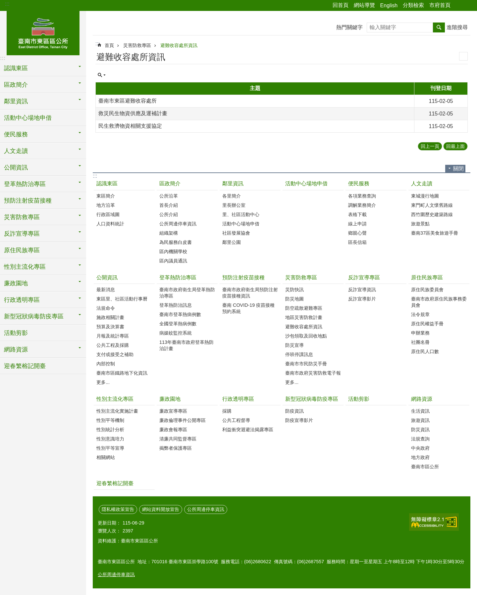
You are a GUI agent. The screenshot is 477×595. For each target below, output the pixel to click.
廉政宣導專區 (173, 411)
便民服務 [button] (16, 134)
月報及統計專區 (112, 336)
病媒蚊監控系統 (175, 333)
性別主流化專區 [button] (25, 266)
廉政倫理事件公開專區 (182, 420)
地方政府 (420, 457)
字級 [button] (468, 6)
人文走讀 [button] (16, 151)
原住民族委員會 (427, 289)
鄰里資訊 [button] (16, 101)
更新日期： (109, 523)
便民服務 (358, 183)
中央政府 (420, 448)
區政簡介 (170, 183)
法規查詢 (420, 438)
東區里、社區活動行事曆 (121, 298)
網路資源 (421, 399)
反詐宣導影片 (362, 298)
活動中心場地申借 (28, 117)
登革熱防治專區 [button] (25, 184)
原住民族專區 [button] (22, 250)
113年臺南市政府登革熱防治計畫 (186, 345)
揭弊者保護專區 (175, 448)
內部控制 (105, 363)
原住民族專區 (427, 277)
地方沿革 (105, 205)
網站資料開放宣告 (160, 509)
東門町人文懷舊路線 (432, 205)
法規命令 (105, 308)
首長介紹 (168, 205)
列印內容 (463, 56)
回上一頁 (430, 146)
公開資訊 (107, 277)
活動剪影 (16, 333)
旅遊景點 (420, 223)
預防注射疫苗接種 (243, 277)
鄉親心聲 (357, 233)
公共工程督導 (236, 420)
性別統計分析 (110, 429)
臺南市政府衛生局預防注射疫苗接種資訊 (250, 292)
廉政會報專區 (173, 429)
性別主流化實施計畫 (117, 411)
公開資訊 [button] (16, 167)
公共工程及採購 (112, 345)
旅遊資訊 (420, 420)
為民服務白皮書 (175, 242)
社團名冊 (420, 342)
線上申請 (357, 223)
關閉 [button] (458, 168)
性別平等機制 (110, 420)
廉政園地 (170, 399)
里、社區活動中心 (240, 214)
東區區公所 (43, 32)
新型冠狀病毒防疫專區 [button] (34, 316)
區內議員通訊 (173, 260)
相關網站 (105, 457)
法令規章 (420, 314)
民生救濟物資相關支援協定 (130, 126)
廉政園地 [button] (16, 283)
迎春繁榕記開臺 (25, 366)
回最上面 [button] (455, 146)
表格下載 (357, 214)
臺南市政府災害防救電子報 (313, 373)
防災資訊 (420, 429)
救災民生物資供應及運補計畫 (132, 113)
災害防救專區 (137, 45)
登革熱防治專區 (177, 277)
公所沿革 (168, 196)
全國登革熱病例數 (177, 323)
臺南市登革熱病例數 (180, 314)
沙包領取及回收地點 (306, 336)
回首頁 (340, 5)
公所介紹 (168, 214)
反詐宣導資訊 (362, 289)
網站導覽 (364, 5)
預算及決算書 (110, 326)
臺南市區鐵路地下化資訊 (121, 373)
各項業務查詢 (362, 196)
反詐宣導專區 (364, 277)
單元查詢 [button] (101, 75)
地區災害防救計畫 (303, 317)
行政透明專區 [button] (22, 300)
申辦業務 (420, 333)
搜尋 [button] (439, 27)
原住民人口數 (425, 351)
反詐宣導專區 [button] (22, 233)
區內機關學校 (173, 251)
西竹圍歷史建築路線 (432, 214)
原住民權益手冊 (427, 323)
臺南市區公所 (425, 466)
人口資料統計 (110, 223)
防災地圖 (294, 298)
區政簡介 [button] (16, 84)
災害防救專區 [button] (22, 217)
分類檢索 (413, 5)
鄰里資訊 (232, 183)
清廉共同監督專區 (177, 438)
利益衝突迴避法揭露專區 (247, 429)
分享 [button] (459, 6)
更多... (103, 382)
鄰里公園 (231, 242)
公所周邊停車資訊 (177, 223)
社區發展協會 (236, 233)
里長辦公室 (233, 205)
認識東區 (107, 183)
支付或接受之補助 (114, 354)
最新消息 (105, 289)
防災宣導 (294, 345)
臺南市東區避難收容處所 (127, 101)
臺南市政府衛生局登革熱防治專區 (187, 292)
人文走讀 (421, 183)
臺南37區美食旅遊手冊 (434, 233)
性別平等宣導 (110, 448)
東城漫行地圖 (425, 196)
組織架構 (168, 233)
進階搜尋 (457, 27)
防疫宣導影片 (299, 420)
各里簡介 (231, 196)
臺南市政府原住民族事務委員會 (439, 302)
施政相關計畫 (110, 317)
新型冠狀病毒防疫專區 (311, 399)
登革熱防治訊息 (175, 305)
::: (7, 4)
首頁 (109, 45)
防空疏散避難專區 (303, 308)
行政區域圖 (108, 214)
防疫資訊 (294, 411)
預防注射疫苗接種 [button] (28, 200)
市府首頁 (439, 5)
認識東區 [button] (16, 68)
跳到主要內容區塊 (3, 3)
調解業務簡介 (362, 205)
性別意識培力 (110, 438)
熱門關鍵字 (349, 27)
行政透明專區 (238, 399)
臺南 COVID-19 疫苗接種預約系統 (248, 308)
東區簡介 (105, 196)
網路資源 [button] (16, 349)
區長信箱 (357, 242)
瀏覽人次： (109, 530)
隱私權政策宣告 (118, 509)
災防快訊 (294, 289)
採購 (227, 411)
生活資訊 (420, 411)
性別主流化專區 (114, 399)
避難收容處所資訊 (178, 45)
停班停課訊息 (299, 354)
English (389, 5)
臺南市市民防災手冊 (306, 363)
